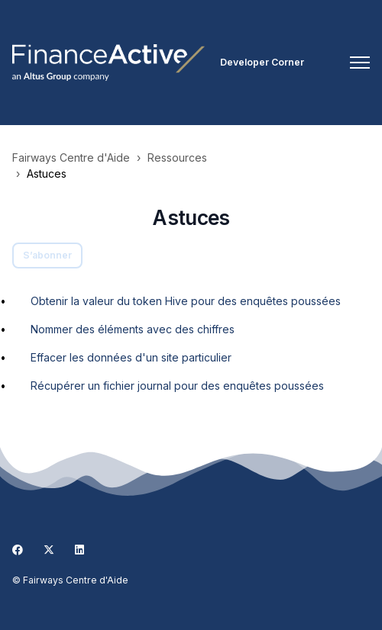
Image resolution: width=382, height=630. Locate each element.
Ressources (177, 157)
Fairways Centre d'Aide (71, 157)
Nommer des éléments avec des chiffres (133, 329)
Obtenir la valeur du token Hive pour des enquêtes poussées (186, 300)
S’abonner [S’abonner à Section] (47, 255)
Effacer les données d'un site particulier (131, 357)
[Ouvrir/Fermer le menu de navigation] (360, 63)
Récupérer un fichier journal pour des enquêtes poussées (177, 385)
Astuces (46, 173)
